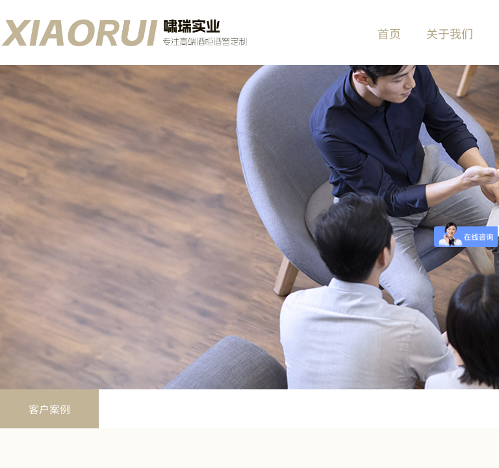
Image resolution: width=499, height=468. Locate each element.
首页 (389, 33)
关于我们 (449, 33)
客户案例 (49, 409)
